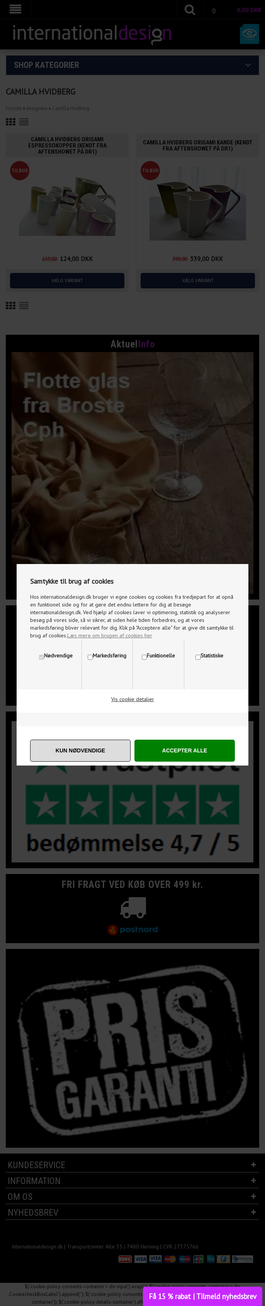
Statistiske (211, 655)
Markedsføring (109, 655)
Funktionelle (161, 655)
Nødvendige (58, 655)
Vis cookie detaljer (132, 699)
